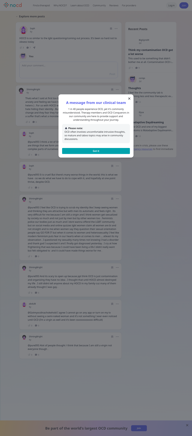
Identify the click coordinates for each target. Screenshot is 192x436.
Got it (96, 151)
